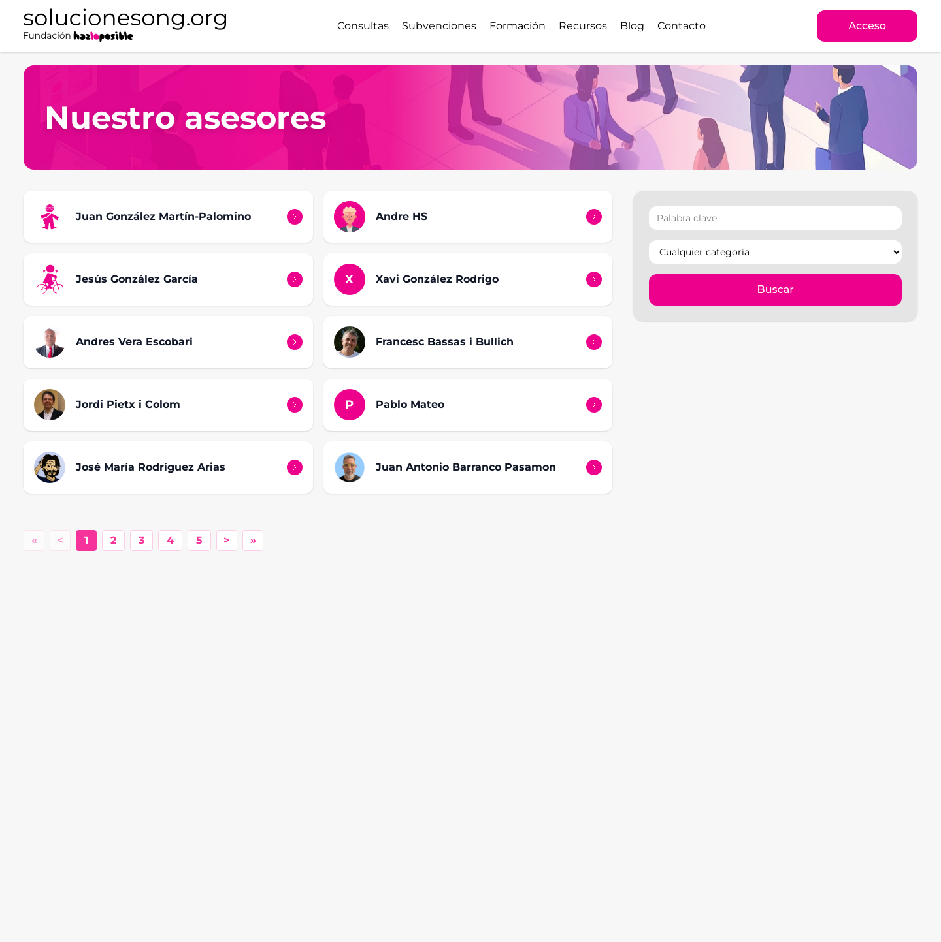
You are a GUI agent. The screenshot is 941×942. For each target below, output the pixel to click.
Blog (632, 26)
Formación (517, 26)
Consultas (363, 26)
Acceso (867, 26)
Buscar (775, 289)
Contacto (681, 26)
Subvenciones (439, 26)
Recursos (583, 26)
